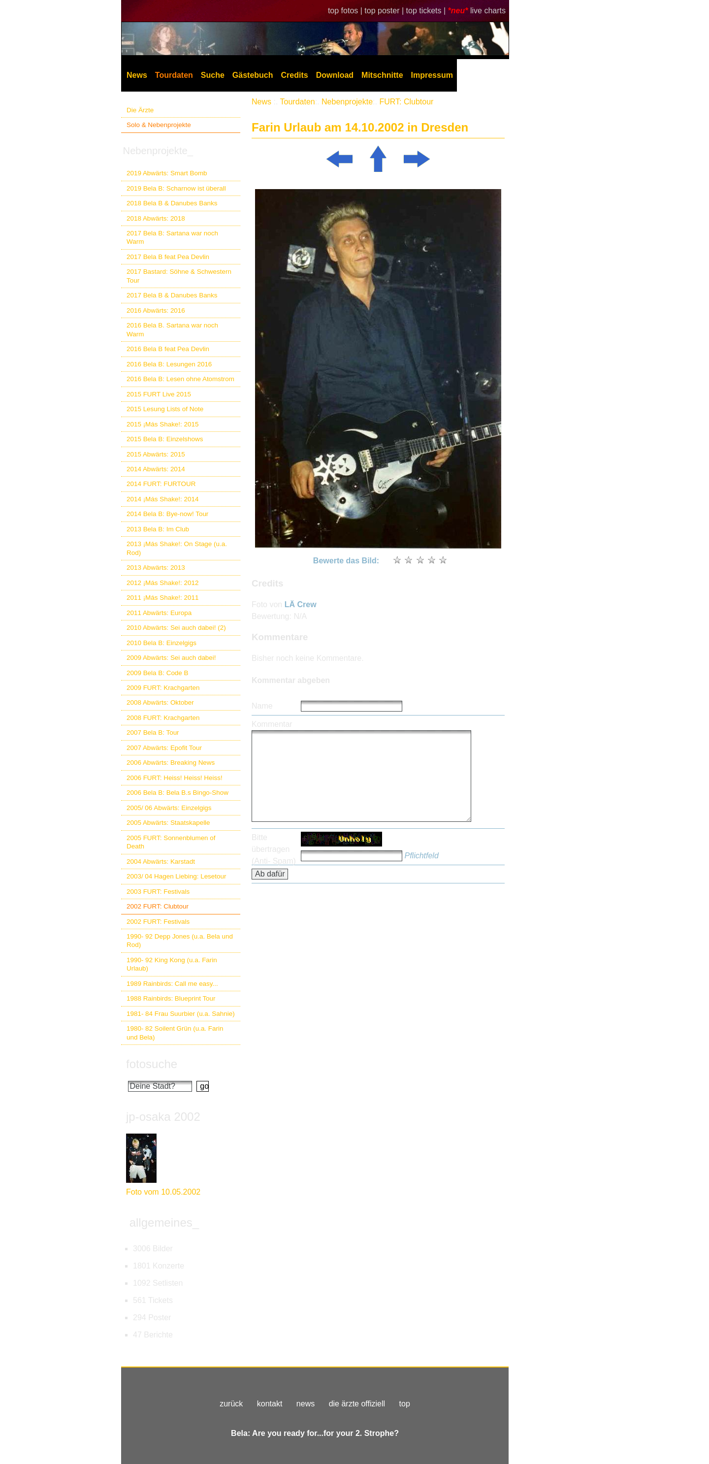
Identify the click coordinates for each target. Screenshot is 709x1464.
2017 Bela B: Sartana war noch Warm (172, 237)
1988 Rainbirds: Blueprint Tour (171, 998)
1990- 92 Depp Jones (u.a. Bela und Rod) (180, 940)
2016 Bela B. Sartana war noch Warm (172, 329)
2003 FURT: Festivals (158, 891)
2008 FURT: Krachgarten (163, 717)
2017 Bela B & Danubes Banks (172, 295)
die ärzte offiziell (357, 1403)
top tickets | (427, 10)
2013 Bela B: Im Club (158, 529)
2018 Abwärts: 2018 (156, 218)
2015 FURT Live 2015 (159, 394)
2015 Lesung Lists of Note (165, 409)
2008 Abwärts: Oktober (160, 702)
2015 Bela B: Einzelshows (165, 439)
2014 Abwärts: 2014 (156, 469)
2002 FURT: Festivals (158, 921)
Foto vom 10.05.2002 (163, 1192)
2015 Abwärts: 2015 (156, 454)
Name (262, 706)
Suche (213, 75)
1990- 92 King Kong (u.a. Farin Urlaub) (172, 964)
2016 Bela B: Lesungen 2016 (169, 364)
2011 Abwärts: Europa (159, 613)
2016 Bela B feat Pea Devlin (168, 349)
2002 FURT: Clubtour (158, 906)
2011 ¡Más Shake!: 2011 (162, 597)
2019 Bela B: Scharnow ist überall (176, 188)
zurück (231, 1403)
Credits (294, 75)
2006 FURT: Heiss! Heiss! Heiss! (175, 777)
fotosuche (151, 1064)
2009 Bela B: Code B (158, 673)
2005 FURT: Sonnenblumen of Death (171, 842)
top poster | (385, 10)
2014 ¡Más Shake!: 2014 (162, 499)
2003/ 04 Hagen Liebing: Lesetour (176, 876)
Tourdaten (174, 75)
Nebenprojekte (347, 102)
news (305, 1403)
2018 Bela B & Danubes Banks (172, 203)
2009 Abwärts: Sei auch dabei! (171, 657)
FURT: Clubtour (406, 102)
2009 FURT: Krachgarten (163, 687)
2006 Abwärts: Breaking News (171, 762)
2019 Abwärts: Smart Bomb (167, 173)
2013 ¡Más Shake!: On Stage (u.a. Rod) (177, 548)
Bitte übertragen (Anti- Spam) (274, 849)
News (137, 75)
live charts (488, 10)
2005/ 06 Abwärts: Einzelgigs (169, 808)
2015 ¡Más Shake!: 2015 (162, 424)
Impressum (432, 75)
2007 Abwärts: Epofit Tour (164, 747)
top (404, 1403)
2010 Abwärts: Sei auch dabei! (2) (176, 627)
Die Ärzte (140, 110)
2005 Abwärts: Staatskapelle (168, 822)
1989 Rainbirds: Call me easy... (172, 983)
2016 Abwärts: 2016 (156, 310)
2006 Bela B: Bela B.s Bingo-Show (177, 792)
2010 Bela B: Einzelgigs (161, 643)
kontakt (270, 1403)
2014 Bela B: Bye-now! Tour (167, 514)
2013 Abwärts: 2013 (156, 567)
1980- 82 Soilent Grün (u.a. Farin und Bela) (175, 1033)
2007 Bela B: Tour (153, 732)
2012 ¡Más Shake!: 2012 (162, 582)
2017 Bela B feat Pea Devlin (168, 256)
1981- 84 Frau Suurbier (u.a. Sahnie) (181, 1013)
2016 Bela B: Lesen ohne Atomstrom (180, 379)
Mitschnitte (382, 75)
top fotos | (346, 10)
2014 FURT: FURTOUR (161, 484)
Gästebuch (252, 75)
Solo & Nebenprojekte (159, 125)
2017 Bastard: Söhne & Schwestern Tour (179, 276)
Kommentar (272, 724)
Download (335, 75)
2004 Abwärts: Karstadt (161, 861)
